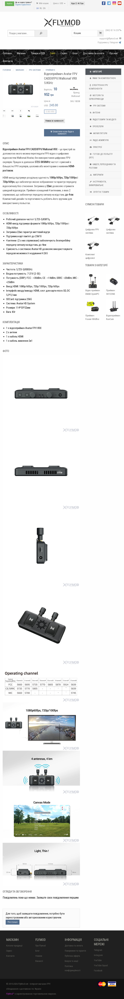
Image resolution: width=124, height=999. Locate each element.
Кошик (88, 33)
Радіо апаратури (99, 140)
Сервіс (63, 53)
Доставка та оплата (93, 53)
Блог (75, 53)
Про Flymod (40, 945)
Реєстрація (13, 922)
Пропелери (96, 126)
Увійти (9, 3)
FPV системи (97, 106)
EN (44, 8)
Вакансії (39, 961)
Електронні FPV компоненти (98, 86)
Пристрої (95, 147)
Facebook (98, 970)
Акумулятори (98, 133)
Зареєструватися (23, 5)
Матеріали (96, 175)
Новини (38, 956)
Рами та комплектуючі (102, 78)
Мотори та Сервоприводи (96, 97)
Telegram (98, 950)
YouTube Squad (101, 965)
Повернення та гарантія (75, 951)
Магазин (21, 53)
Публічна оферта (72, 956)
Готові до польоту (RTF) (101, 155)
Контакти (8, 61)
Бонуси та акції (71, 961)
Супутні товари (99, 192)
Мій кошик (42, 3)
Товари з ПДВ (38, 53)
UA (37, 8)
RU (41, 8)
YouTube (98, 960)
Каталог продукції (14, 945)
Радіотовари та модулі (102, 120)
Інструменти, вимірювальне (97, 183)
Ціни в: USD (59, 3)
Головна (7, 53)
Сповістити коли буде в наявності (62, 132)
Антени (94, 113)
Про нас (113, 53)
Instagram (98, 955)
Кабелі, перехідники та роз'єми (102, 165)
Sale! (52, 53)
